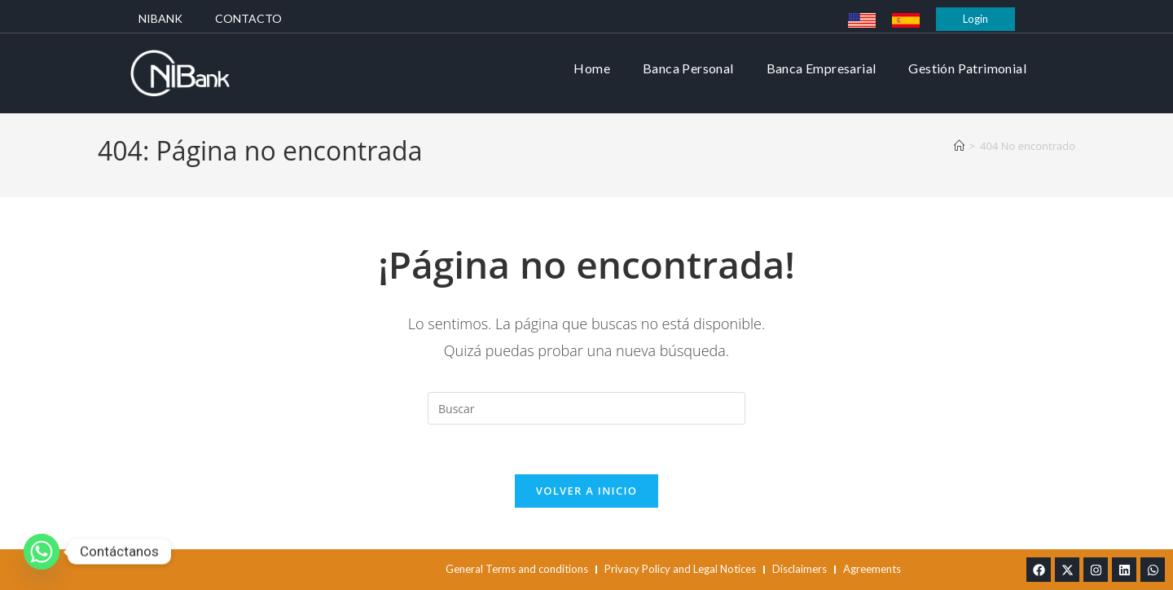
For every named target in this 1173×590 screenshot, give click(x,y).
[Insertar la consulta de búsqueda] (586, 408)
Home (591, 68)
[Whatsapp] (41, 552)
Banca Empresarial (821, 68)
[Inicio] (959, 146)
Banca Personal (688, 68)
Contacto (248, 18)
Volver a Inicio (586, 490)
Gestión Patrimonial (967, 68)
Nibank (160, 18)
